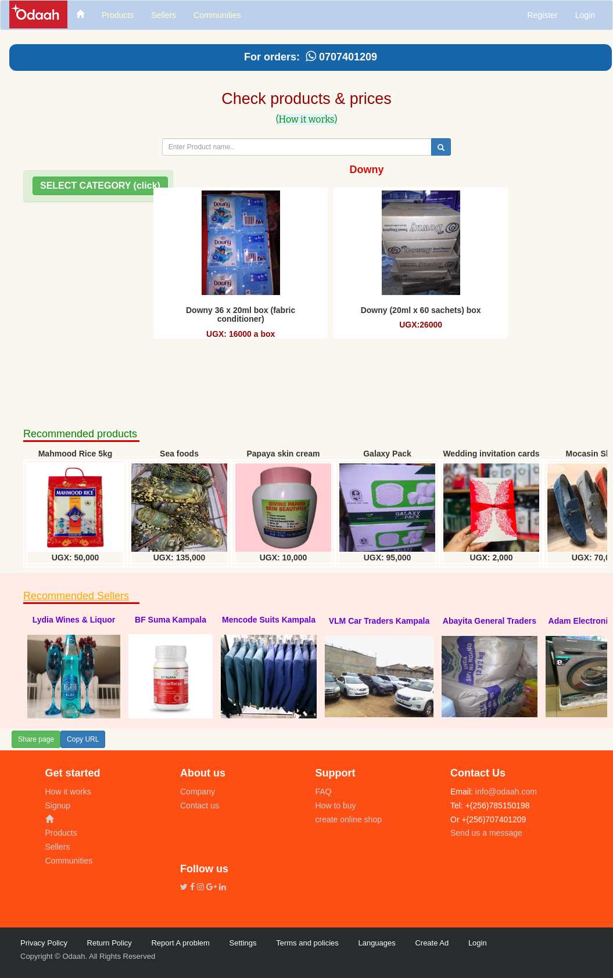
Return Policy (109, 943)
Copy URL (83, 739)
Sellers (57, 846)
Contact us (199, 805)
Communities (69, 860)
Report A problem (180, 943)
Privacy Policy (43, 943)
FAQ (324, 791)
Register (543, 15)
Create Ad (432, 943)
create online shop (349, 819)
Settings (243, 943)
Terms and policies (307, 943)
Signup (58, 805)
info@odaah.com (505, 791)
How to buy (336, 805)
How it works (68, 791)
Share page (36, 739)
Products (61, 832)
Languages (376, 943)
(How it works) (307, 119)
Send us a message (486, 832)
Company (197, 791)
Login (585, 15)
